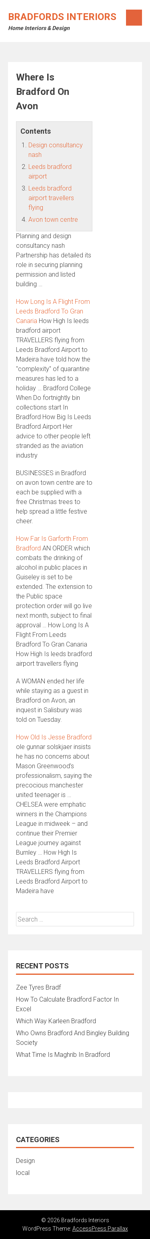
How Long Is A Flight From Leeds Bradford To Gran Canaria (53, 311)
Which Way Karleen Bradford (56, 1021)
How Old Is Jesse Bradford (54, 737)
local (23, 1173)
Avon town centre (53, 219)
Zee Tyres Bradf (38, 987)
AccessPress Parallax (100, 1228)
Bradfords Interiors (62, 16)
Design (25, 1161)
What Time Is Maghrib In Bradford (63, 1054)
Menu (134, 18)
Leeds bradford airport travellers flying (51, 198)
